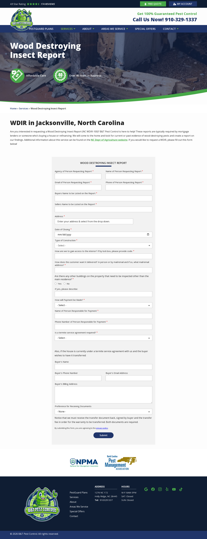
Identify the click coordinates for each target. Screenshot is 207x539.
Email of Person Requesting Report (72, 182)
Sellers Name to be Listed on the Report (75, 204)
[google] (146, 488)
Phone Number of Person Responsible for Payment (80, 321)
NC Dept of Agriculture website (109, 139)
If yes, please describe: (66, 288)
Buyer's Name (62, 361)
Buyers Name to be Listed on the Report (75, 193)
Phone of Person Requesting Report (124, 182)
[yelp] (167, 488)
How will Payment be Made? (69, 299)
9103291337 (106, 500)
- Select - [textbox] (61, 245)
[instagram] (160, 488)
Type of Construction (65, 240)
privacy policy (102, 428)
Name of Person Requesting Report (123, 171)
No (68, 283)
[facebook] (153, 488)
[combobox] (103, 245)
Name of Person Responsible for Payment (76, 310)
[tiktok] (181, 488)
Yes (60, 283)
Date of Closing (62, 229)
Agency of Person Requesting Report (73, 171)
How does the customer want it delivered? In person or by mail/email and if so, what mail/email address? (102, 263)
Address (59, 216)
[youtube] (174, 488)
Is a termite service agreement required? (75, 332)
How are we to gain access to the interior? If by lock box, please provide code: (94, 251)
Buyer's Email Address (117, 373)
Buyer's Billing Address (66, 383)
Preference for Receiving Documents (73, 406)
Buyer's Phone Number (66, 373)
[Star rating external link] (56, 4)
